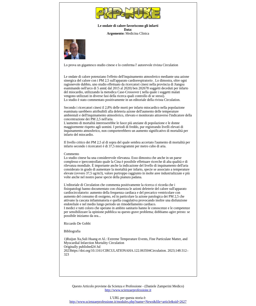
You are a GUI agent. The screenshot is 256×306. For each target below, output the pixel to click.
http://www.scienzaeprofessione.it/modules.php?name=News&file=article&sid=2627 (128, 301)
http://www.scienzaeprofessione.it (128, 290)
